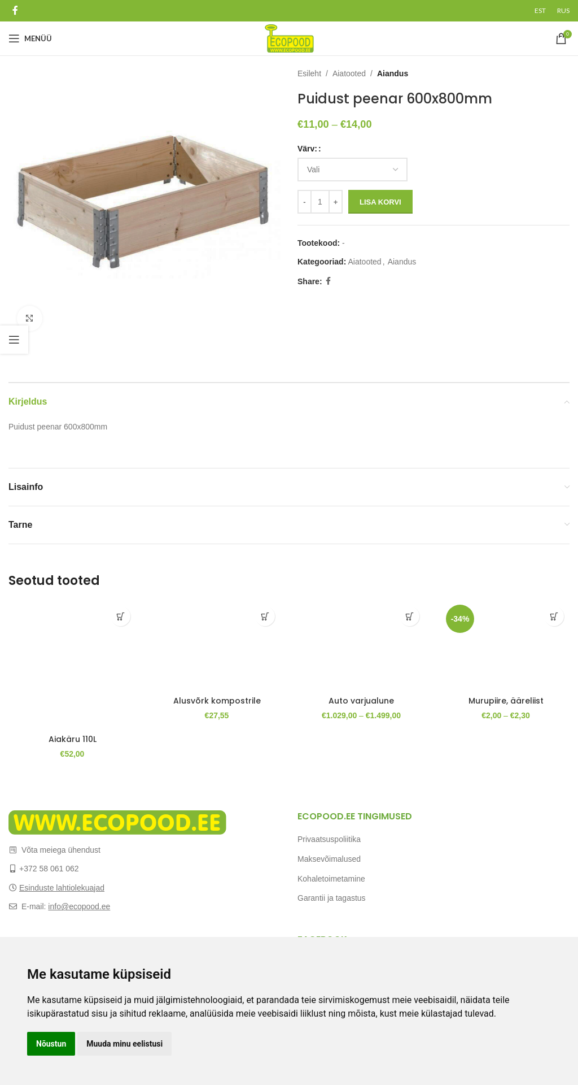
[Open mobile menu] (30, 38)
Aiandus (392, 73)
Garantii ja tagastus (331, 897)
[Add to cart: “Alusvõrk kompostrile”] (265, 616)
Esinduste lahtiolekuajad (61, 887)
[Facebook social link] (14, 10)
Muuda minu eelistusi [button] (124, 1043)
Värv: (307, 148)
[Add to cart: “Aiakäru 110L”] (120, 616)
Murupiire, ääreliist (506, 700)
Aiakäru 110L (73, 739)
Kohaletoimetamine (331, 878)
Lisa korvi (380, 202)
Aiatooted (349, 73)
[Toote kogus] (320, 202)
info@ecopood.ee (79, 906)
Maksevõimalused (329, 858)
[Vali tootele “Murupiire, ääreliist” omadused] (554, 616)
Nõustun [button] (51, 1043)
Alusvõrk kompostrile (217, 700)
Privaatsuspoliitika (329, 839)
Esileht (309, 73)
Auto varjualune (361, 700)
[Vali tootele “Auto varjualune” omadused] (409, 616)
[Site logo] (289, 37)
